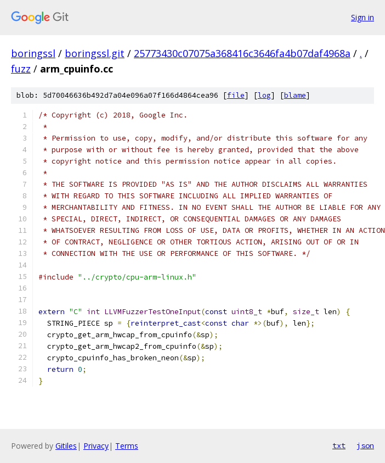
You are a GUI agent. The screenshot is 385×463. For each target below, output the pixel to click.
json (365, 445)
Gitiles (66, 445)
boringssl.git (94, 53)
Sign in (362, 17)
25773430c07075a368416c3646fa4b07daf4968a (242, 53)
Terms (126, 445)
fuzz (21, 68)
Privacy (96, 445)
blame (295, 95)
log (264, 95)
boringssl (33, 53)
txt (339, 445)
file (236, 95)
